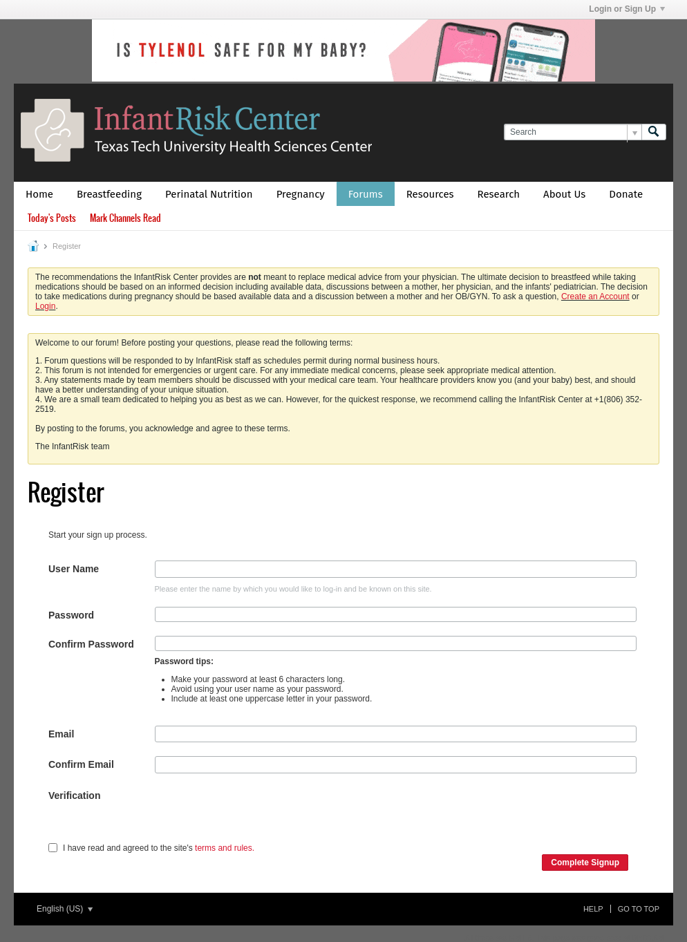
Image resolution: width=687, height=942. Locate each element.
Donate (626, 194)
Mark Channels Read (125, 218)
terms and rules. (224, 848)
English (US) (65, 909)
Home (39, 194)
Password (71, 615)
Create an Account (595, 296)
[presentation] (260, 814)
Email (61, 734)
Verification (74, 795)
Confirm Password (91, 644)
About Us (564, 194)
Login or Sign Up (627, 9)
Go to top (638, 909)
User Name (73, 568)
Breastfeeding (109, 194)
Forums (365, 194)
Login (45, 306)
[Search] (572, 132)
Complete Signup (585, 862)
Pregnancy (300, 194)
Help (593, 909)
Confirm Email (81, 764)
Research (499, 194)
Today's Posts (52, 218)
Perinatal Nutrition (209, 194)
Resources (430, 194)
